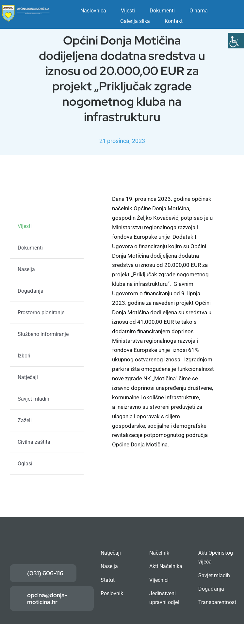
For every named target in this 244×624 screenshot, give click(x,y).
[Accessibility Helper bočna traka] (236, 40)
